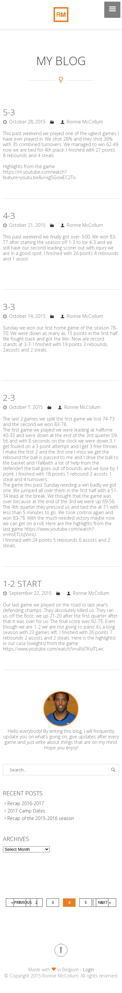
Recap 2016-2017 (25, 803)
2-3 (9, 397)
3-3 (9, 306)
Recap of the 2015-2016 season (40, 818)
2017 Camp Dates (26, 811)
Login (88, 969)
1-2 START (22, 583)
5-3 (9, 112)
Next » (104, 902)
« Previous (21, 902)
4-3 (9, 215)
